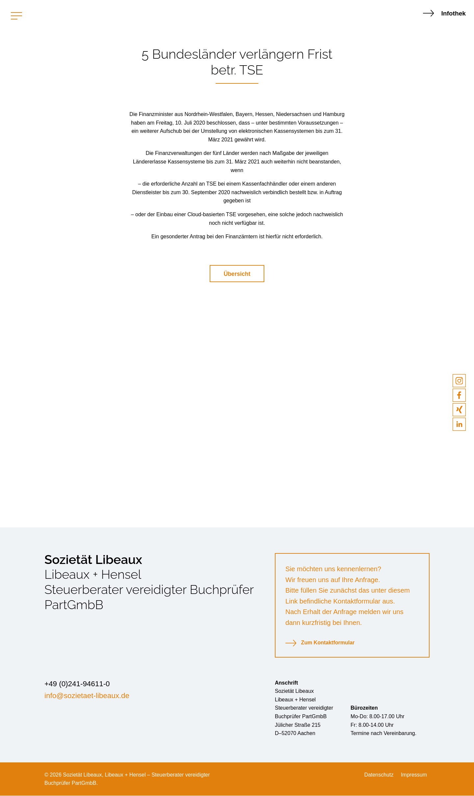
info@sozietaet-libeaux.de (86, 696)
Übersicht (237, 274)
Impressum (414, 775)
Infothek (444, 13)
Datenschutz (378, 775)
